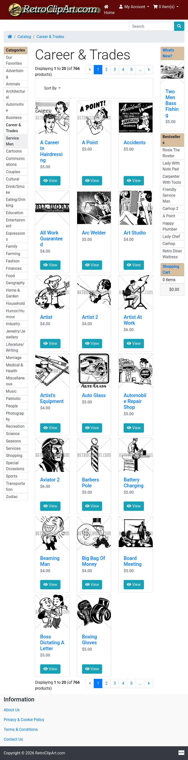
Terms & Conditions (21, 729)
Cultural (12, 179)
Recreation (15, 426)
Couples (13, 171)
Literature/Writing (15, 347)
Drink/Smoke (15, 189)
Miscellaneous (15, 381)
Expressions (15, 236)
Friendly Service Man (169, 195)
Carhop (169, 243)
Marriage (14, 357)
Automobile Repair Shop (135, 401)
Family (11, 246)
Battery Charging (133, 483)
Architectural (15, 94)
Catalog (24, 36)
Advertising (15, 73)
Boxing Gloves (89, 639)
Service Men (12, 141)
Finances (14, 268)
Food (10, 275)
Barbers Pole (90, 483)
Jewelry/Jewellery (15, 334)
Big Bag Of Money (93, 561)
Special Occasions (15, 466)
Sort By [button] (51, 88)
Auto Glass (94, 395)
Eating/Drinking (15, 202)
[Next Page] (149, 69)
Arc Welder (94, 233)
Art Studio (135, 233)
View (50, 180)
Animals (13, 84)
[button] (134, 7)
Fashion (13, 261)
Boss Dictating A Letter (52, 642)
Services (13, 448)
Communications (15, 161)
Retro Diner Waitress (172, 254)
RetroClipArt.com (50, 753)
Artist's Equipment (52, 398)
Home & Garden (13, 293)
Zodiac (12, 496)
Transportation (15, 486)
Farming (13, 253)
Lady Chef (171, 236)
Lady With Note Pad (171, 166)
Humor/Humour (15, 314)
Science (13, 433)
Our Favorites (14, 60)
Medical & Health (14, 368)
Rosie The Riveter (171, 153)
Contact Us (13, 739)
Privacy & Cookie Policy (24, 719)
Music (11, 391)
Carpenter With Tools (172, 179)
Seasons (13, 441)
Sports (11, 476)
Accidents (134, 142)
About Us (12, 710)
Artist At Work (133, 320)
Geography (15, 283)
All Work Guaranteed (51, 238)
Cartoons (14, 151)
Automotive (15, 107)
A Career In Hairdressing (51, 151)
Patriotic (13, 398)
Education (14, 212)
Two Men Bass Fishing (172, 103)
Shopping (14, 455)
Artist (46, 317)
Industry (13, 324)
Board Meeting (132, 561)
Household (15, 303)
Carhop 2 (170, 208)
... (140, 69)
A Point (90, 142)
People (12, 406)
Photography (15, 416)
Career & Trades (50, 36)
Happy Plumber (170, 226)
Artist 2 (90, 317)
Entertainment (15, 223)
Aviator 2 (50, 480)
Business (14, 117)
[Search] (151, 26)
